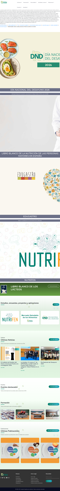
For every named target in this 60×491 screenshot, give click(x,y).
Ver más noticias (54, 339)
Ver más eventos (54, 386)
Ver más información (54, 286)
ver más (56, 304)
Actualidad (25, 7)
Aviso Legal (33, 476)
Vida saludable (33, 2)
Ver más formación (53, 404)
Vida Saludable (18, 479)
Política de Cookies (34, 478)
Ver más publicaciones (53, 430)
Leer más (2, 367)
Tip (18, 25)
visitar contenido (54, 25)
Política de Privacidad (34, 479)
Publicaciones (51, 2)
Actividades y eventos (42, 2)
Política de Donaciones (35, 481)
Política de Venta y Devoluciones (37, 483)
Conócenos (19, 2)
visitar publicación (12, 25)
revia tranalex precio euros (35, 25)
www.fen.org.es (3, 25)
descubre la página (24, 25)
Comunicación (26, 2)
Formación (19, 7)
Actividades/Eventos (19, 481)
